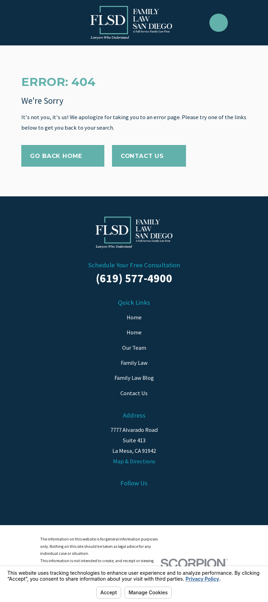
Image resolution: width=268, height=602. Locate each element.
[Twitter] (153, 499)
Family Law (134, 363)
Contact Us (149, 156)
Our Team (134, 347)
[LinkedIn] (114, 499)
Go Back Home (62, 156)
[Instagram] (134, 499)
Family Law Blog (134, 378)
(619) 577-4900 (134, 278)
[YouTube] (172, 499)
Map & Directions (134, 461)
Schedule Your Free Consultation (134, 265)
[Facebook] (95, 499)
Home (134, 317)
